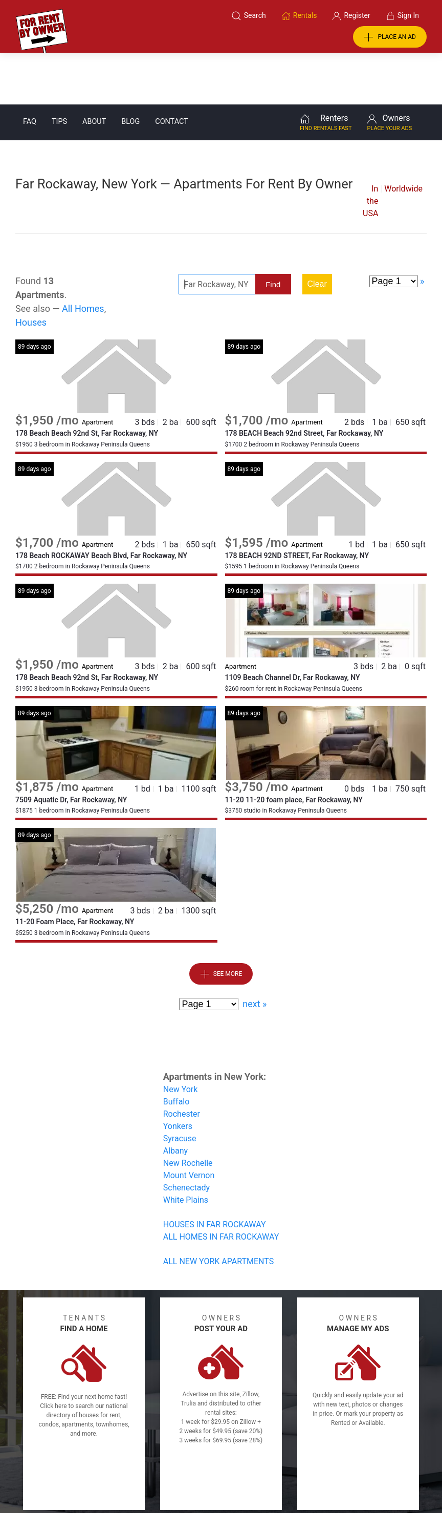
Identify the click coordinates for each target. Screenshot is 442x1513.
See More (221, 923)
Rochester (181, 1062)
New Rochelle (188, 1111)
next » (254, 952)
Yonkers (177, 1074)
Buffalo (176, 1050)
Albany (175, 1099)
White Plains (185, 1148)
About (94, 70)
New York (180, 1037)
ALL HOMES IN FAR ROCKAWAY (221, 1185)
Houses (31, 270)
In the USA (370, 149)
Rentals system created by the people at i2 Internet (327, 1479)
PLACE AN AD (390, 37)
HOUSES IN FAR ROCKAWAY (214, 1173)
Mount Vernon (189, 1123)
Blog (130, 70)
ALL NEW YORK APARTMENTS (218, 1209)
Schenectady (186, 1136)
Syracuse (179, 1087)
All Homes (83, 256)
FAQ (29, 70)
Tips (59, 70)
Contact (171, 70)
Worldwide (403, 137)
